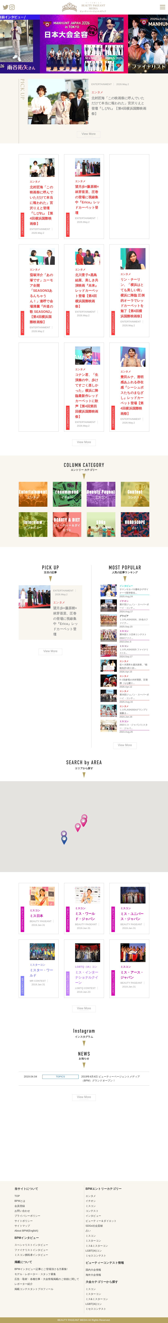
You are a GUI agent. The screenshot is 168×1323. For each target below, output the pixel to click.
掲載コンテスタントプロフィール (34, 1289)
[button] (63, 835)
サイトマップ (22, 1225)
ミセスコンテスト (96, 1255)
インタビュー (93, 1215)
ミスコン (91, 1205)
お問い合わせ (22, 1210)
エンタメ (97, 92)
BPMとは (20, 1200)
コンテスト (92, 1210)
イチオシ (91, 1200)
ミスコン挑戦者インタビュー (31, 1254)
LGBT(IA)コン (94, 1250)
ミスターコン (93, 1240)
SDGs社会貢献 (94, 1225)
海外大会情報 (93, 1274)
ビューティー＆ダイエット (101, 1220)
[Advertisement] (84, 1142)
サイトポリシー (24, 1220)
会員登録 (20, 1205)
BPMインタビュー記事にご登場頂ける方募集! (41, 1269)
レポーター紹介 (24, 1283)
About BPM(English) (26, 1230)
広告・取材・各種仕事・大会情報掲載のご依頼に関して (47, 1279)
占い (88, 1230)
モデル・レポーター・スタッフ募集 (35, 1274)
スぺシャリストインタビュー (31, 1244)
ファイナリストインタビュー (31, 1249)
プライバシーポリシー (27, 1215)
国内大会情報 (93, 1269)
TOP (17, 1195)
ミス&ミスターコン (97, 1245)
